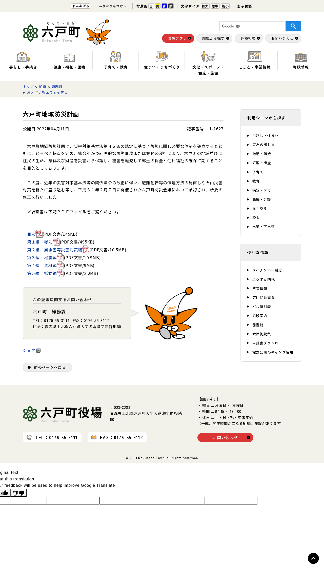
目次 (35, 234)
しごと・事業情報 (255, 60)
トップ (28, 86)
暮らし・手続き (23, 60)
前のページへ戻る (50, 367)
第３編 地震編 (45, 257)
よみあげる (80, 6)
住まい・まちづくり (162, 60)
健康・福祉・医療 (69, 60)
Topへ (313, 558)
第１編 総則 (43, 242)
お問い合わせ (225, 437)
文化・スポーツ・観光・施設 (208, 63)
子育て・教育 (116, 60)
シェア (31, 350)
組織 (43, 86)
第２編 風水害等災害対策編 (58, 250)
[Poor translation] (18, 493)
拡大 (205, 6)
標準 (215, 6)
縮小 (225, 6)
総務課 (57, 86)
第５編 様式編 (45, 273)
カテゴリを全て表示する (47, 92)
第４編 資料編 (45, 265)
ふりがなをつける (113, 6)
